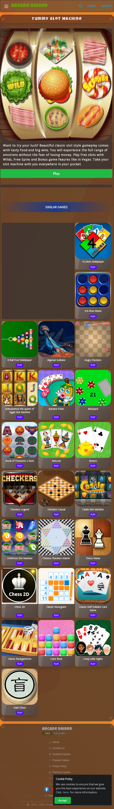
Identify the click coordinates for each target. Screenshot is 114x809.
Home (56, 742)
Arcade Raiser (29, 6)
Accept (63, 800)
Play (56, 173)
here (66, 792)
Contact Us (59, 748)
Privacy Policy (60, 766)
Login (91, 6)
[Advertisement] (38, 270)
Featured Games (62, 754)
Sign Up (106, 6)
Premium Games (62, 772)
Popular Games (61, 760)
